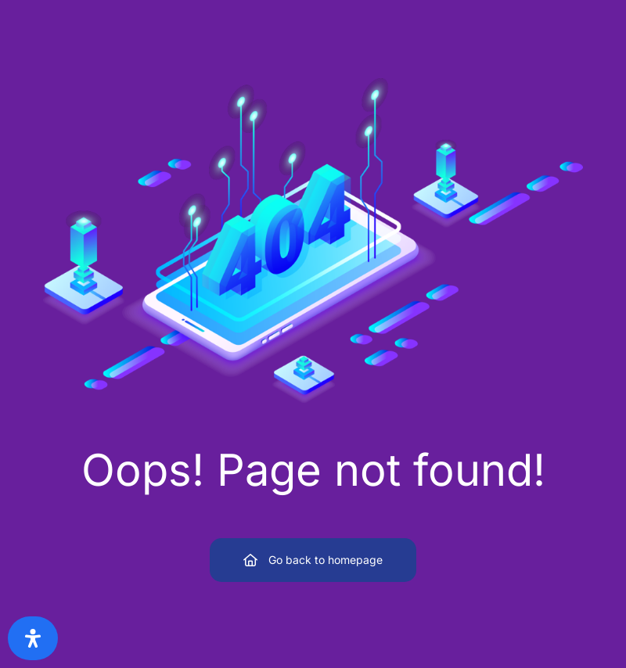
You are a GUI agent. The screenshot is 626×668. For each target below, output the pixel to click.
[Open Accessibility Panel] (33, 638)
